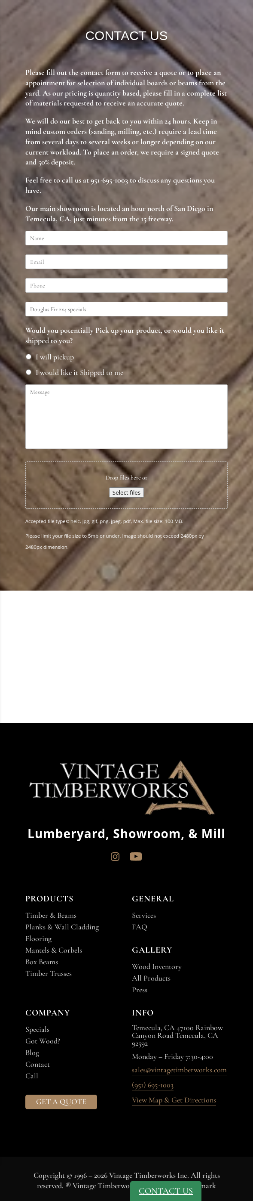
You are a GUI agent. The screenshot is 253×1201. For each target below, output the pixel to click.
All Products (151, 978)
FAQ (139, 927)
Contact (37, 1064)
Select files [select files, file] (126, 492)
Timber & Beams (50, 915)
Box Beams (41, 961)
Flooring (38, 938)
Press (139, 989)
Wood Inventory (157, 966)
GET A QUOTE (61, 1101)
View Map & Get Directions (174, 1100)
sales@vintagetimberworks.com (179, 1070)
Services (144, 915)
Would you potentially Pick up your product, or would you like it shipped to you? (124, 335)
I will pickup (55, 357)
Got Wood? (42, 1041)
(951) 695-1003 (153, 1085)
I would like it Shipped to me (79, 372)
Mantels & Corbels (53, 950)
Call (31, 1075)
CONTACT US (166, 1191)
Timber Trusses (48, 973)
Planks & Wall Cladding (62, 927)
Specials (37, 1029)
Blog (32, 1052)
